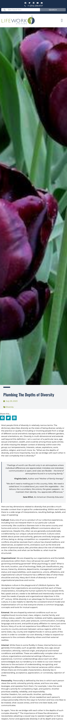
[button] (2, 418)
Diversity (10, 407)
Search (53, 10)
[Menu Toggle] (62, 20)
